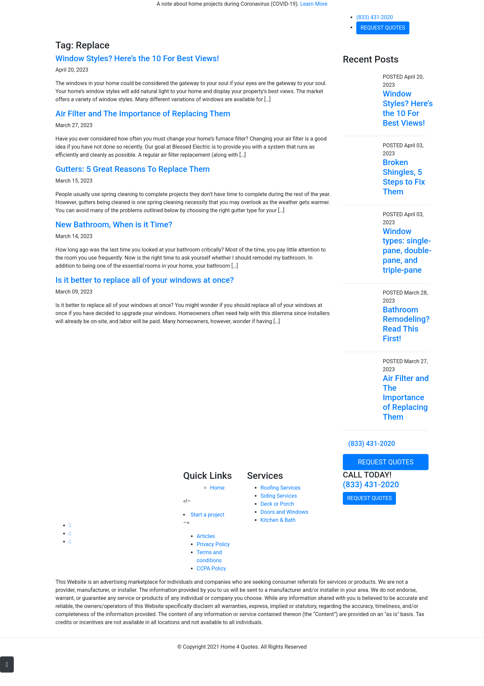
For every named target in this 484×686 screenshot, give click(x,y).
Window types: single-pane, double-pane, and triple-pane (407, 251)
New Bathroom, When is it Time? (113, 224)
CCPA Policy (211, 568)
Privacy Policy (213, 544)
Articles (206, 536)
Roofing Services (280, 488)
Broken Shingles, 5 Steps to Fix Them (404, 177)
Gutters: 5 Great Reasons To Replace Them (132, 169)
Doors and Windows (284, 512)
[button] (7, 664)
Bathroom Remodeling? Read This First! (406, 324)
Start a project (207, 514)
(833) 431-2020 (374, 17)
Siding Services (278, 496)
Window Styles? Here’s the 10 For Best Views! (137, 58)
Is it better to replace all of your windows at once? (144, 280)
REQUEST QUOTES (383, 28)
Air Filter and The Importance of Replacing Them (142, 113)
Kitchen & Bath (277, 520)
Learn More (313, 4)
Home (217, 488)
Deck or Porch (277, 504)
